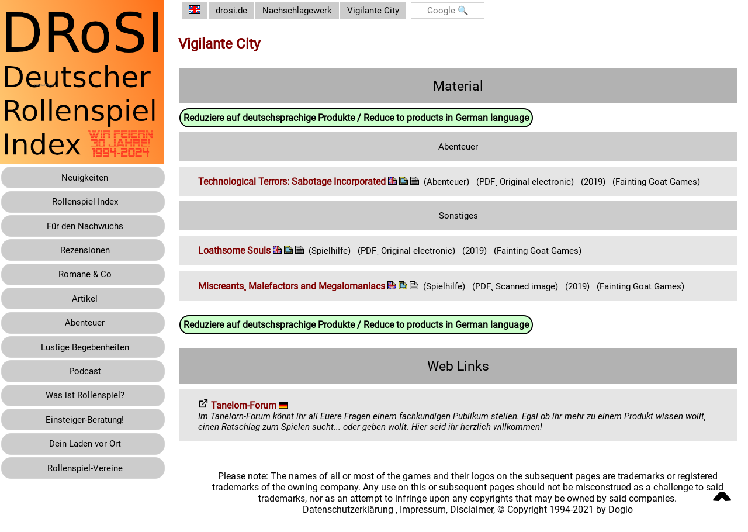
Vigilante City (388, 10)
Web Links (463, 376)
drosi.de (240, 10)
